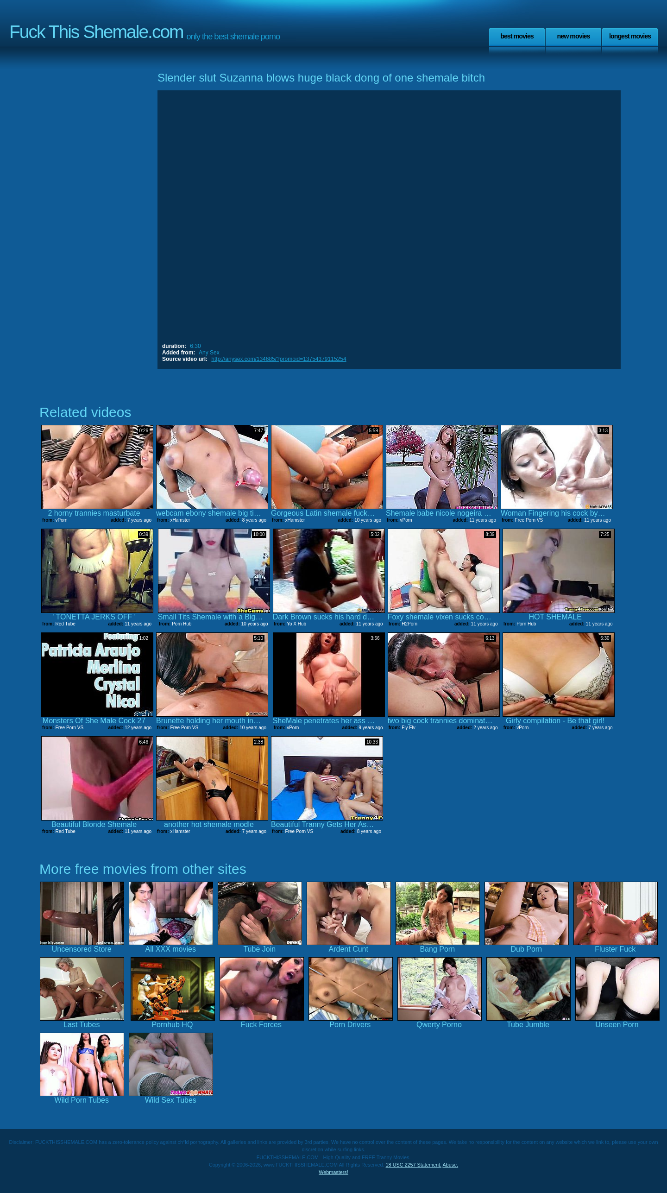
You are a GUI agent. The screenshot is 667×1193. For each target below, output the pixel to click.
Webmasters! (333, 1172)
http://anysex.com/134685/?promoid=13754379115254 (278, 359)
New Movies (573, 36)
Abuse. (450, 1165)
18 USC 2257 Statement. (413, 1165)
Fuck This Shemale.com (96, 32)
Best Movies (517, 36)
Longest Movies (630, 36)
